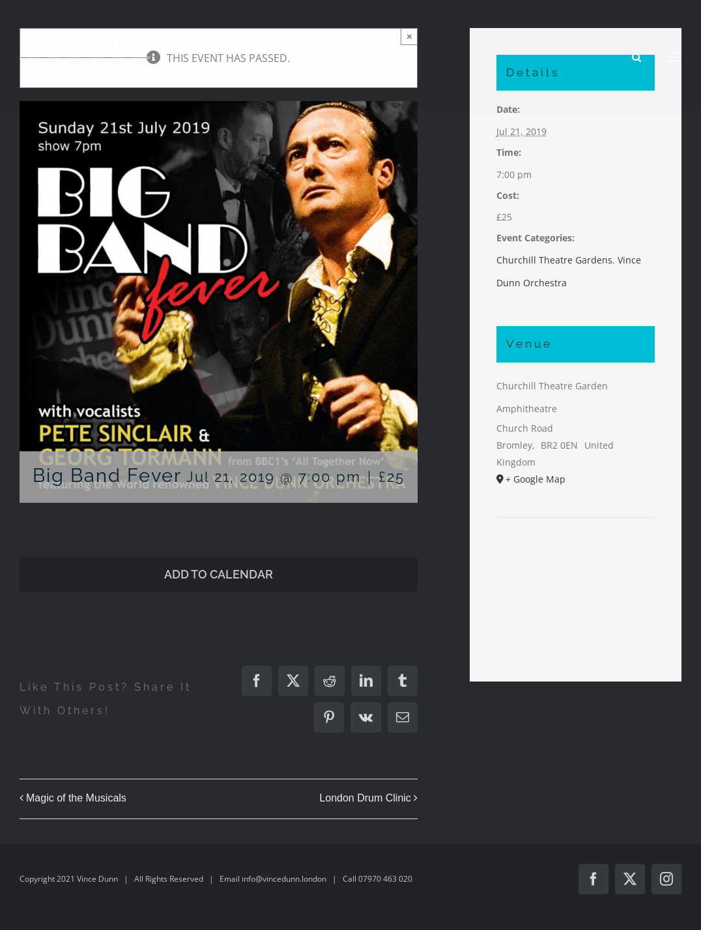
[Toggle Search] (636, 56)
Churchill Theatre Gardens (554, 260)
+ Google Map (535, 479)
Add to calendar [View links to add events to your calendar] (218, 574)
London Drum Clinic (365, 797)
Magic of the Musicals (76, 797)
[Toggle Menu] (674, 57)
